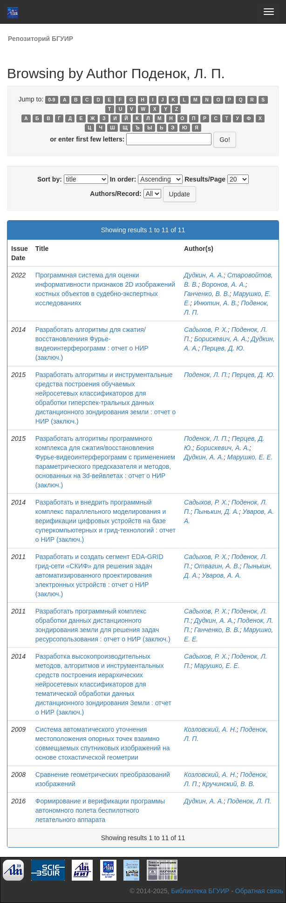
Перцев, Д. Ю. (223, 348)
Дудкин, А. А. (204, 275)
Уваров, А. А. (221, 575)
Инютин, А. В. (216, 303)
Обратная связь (259, 891)
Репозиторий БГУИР (40, 38)
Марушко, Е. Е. (250, 457)
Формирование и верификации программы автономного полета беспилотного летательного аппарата (100, 810)
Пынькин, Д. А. (216, 511)
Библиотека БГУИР (200, 891)
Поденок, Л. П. (206, 374)
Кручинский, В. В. (228, 784)
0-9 (51, 99)
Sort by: (49, 179)
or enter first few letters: (87, 139)
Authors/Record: (115, 193)
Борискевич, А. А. (220, 339)
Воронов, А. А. (223, 284)
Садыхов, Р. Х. (206, 329)
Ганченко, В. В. (207, 293)
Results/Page (204, 179)
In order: (123, 179)
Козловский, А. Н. (210, 729)
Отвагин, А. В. (217, 566)
